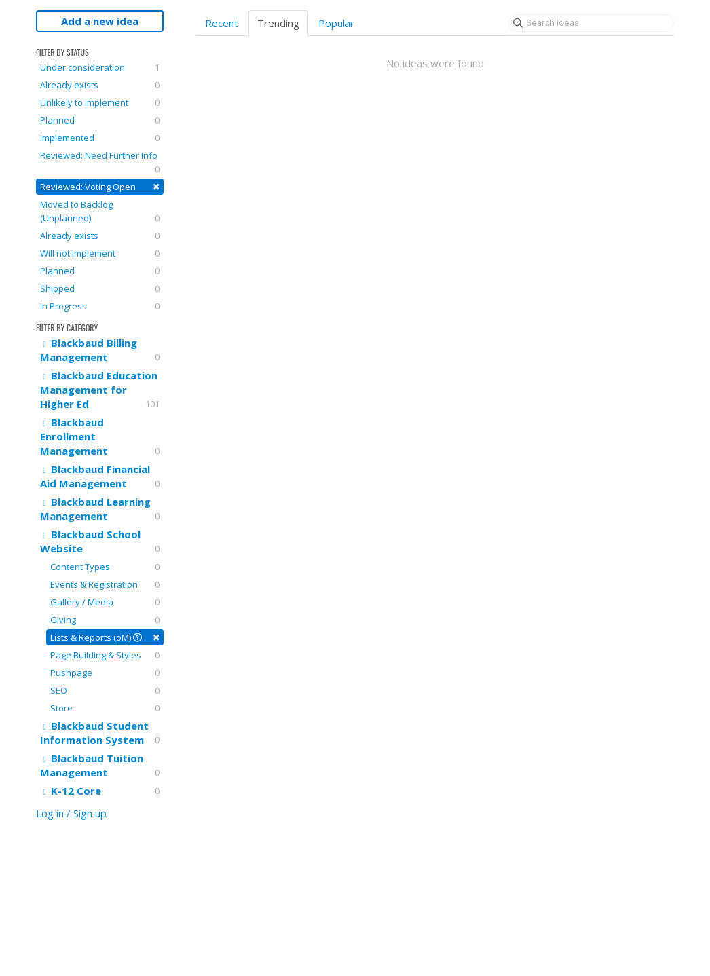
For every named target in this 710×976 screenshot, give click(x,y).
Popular (336, 23)
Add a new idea (99, 21)
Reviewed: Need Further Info (100, 162)
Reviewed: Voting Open (100, 186)
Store (105, 708)
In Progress (100, 306)
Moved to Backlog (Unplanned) (100, 211)
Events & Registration (105, 584)
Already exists (100, 85)
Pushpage (105, 672)
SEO (105, 690)
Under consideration (100, 67)
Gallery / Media (105, 602)
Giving (105, 619)
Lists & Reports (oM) (105, 637)
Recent (221, 23)
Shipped (100, 288)
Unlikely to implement (100, 102)
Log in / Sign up (71, 813)
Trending (278, 23)
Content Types (105, 567)
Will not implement (100, 253)
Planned (100, 120)
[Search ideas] (591, 23)
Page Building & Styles (105, 655)
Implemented (100, 138)
